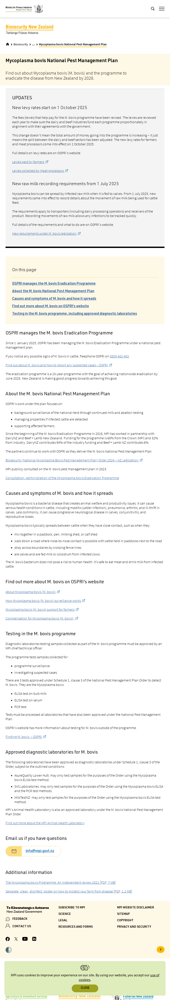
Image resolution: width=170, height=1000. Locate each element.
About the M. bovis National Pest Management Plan (53, 291)
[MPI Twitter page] (16, 939)
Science (64, 914)
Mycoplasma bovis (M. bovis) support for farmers (40, 609)
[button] (9, 950)
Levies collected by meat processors (38, 170)
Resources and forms (75, 927)
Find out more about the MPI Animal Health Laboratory (45, 823)
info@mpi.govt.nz (40, 851)
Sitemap (123, 914)
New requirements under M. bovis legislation (44, 233)
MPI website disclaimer (135, 907)
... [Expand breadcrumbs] (33, 44)
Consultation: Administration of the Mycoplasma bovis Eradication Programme (62, 478)
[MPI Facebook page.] (8, 939)
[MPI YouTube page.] (25, 939)
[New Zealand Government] (32, 910)
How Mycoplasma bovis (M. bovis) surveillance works (43, 600)
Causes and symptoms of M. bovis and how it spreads (54, 299)
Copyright (125, 920)
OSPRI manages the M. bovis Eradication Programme (54, 284)
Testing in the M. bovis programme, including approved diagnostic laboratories (74, 314)
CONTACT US (21, 926)
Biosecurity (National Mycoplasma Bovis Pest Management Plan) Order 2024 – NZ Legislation (72, 460)
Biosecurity (21, 44)
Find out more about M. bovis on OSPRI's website (50, 306)
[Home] (8, 44)
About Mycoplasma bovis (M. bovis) (31, 591)
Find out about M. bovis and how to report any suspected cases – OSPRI (57, 365)
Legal (62, 920)
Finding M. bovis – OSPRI (24, 736)
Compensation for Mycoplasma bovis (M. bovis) (40, 618)
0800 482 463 (119, 356)
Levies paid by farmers (28, 161)
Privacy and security (134, 927)
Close (85, 988)
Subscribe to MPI (71, 907)
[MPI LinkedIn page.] (34, 939)
